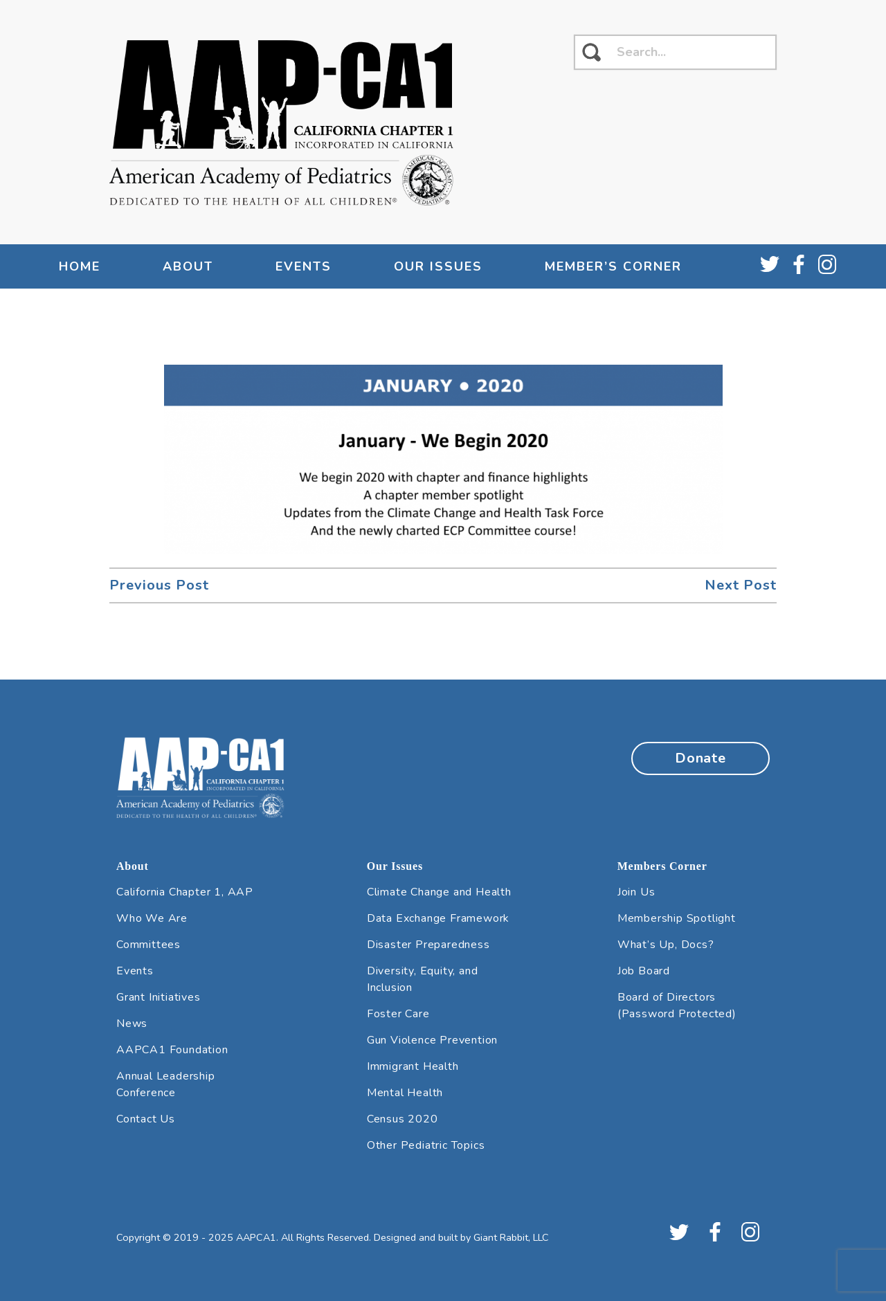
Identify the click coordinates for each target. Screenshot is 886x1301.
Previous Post (159, 585)
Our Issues (438, 266)
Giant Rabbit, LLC (511, 1237)
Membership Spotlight (676, 918)
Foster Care (398, 1013)
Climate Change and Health (439, 892)
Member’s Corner (613, 266)
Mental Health (405, 1092)
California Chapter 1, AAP (184, 892)
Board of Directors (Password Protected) (676, 1005)
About (188, 266)
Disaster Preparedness (428, 944)
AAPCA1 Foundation (172, 1049)
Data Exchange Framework (438, 918)
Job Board (643, 971)
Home (79, 266)
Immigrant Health (413, 1066)
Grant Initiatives (158, 997)
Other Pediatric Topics (426, 1145)
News (131, 1023)
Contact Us (145, 1119)
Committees (148, 944)
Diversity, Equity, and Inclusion (422, 979)
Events (303, 266)
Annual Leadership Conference (165, 1084)
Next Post (741, 585)
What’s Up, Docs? (665, 944)
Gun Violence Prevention (432, 1040)
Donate (700, 758)
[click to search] (591, 52)
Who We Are (152, 918)
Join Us (636, 892)
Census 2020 (402, 1119)
